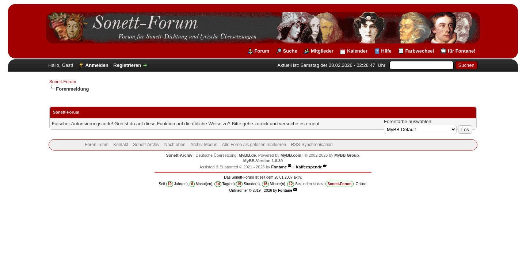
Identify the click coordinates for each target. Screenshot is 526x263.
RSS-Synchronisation (312, 144)
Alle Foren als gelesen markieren (254, 144)
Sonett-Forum (62, 81)
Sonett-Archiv (146, 144)
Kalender (357, 51)
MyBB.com (291, 155)
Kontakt (120, 144)
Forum (262, 51)
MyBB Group (346, 155)
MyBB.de (247, 155)
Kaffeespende (309, 167)
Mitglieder (322, 51)
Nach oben (175, 144)
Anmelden (96, 65)
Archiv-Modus (203, 144)
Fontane (279, 167)
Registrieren (127, 65)
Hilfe (386, 51)
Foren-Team (96, 144)
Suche (290, 51)
